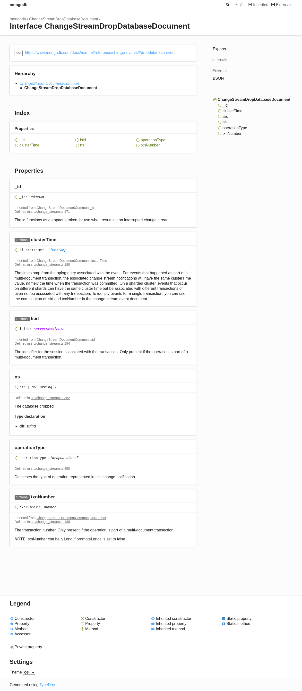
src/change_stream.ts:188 (50, 522)
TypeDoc (47, 685)
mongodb (18, 5)
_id (22, 140)
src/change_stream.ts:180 (50, 264)
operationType (153, 140)
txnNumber (150, 145)
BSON (218, 78)
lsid (83, 140)
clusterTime (29, 145)
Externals (284, 5)
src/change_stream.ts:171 (50, 211)
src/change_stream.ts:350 (50, 468)
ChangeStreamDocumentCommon (49, 83)
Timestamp (57, 250)
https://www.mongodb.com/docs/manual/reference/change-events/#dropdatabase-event (100, 53)
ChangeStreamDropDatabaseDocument (63, 19)
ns (82, 145)
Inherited (260, 5)
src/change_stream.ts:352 (50, 398)
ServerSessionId (49, 329)
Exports (219, 49)
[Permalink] (26, 186)
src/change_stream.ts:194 (50, 343)
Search (227, 5)
